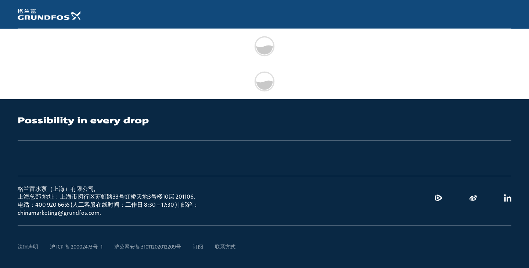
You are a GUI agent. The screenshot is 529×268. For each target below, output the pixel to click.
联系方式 (225, 246)
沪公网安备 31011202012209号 (147, 246)
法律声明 (28, 246)
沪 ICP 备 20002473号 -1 (76, 246)
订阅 (198, 246)
